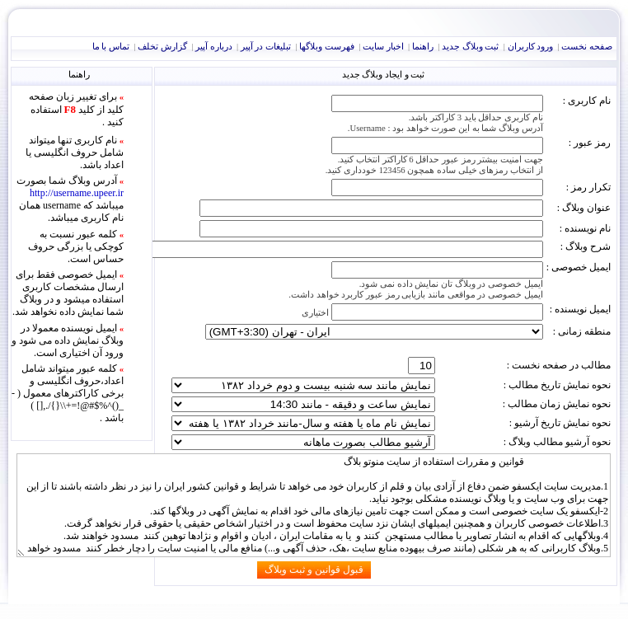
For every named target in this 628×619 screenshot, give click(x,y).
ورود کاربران (531, 46)
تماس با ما (110, 46)
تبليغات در (266, 46)
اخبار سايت (383, 46)
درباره (213, 46)
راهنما (423, 46)
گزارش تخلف (162, 46)
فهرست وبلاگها (326, 46)
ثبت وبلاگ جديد (470, 46)
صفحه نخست (586, 46)
